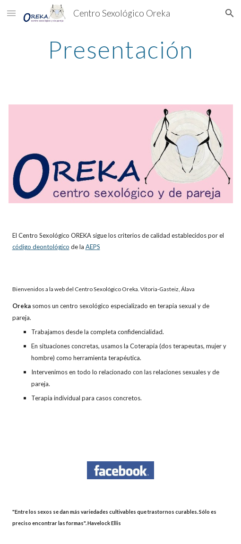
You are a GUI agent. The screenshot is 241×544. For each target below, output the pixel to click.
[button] (11, 13)
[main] (121, 50)
